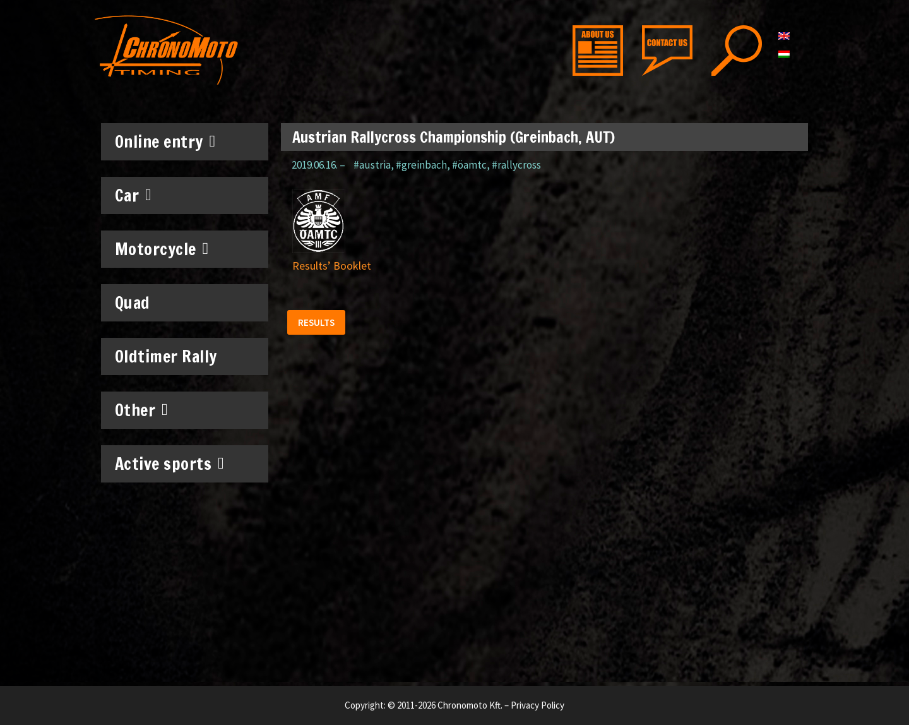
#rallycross (516, 165)
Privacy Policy (537, 705)
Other (142, 409)
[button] (318, 324)
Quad (132, 303)
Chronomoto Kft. (469, 705)
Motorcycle (162, 248)
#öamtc (469, 165)
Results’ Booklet (331, 265)
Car (133, 195)
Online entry (165, 141)
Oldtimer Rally (166, 356)
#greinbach (421, 165)
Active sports (170, 463)
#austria (372, 165)
